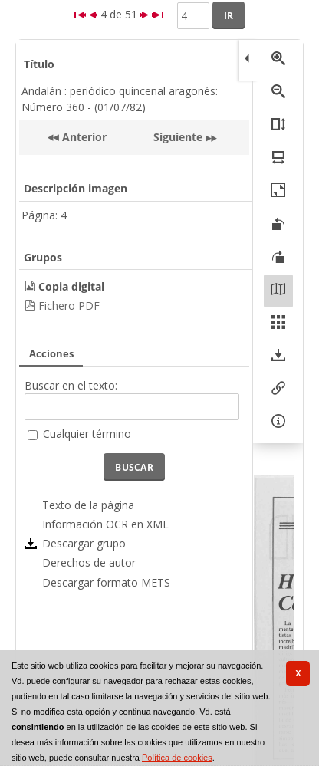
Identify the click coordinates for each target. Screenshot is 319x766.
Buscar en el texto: (71, 385)
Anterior (83, 137)
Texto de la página (88, 505)
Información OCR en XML (105, 524)
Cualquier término (87, 433)
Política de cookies (177, 757)
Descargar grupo (84, 543)
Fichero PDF (69, 305)
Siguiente (178, 137)
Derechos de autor (89, 562)
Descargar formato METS (106, 582)
